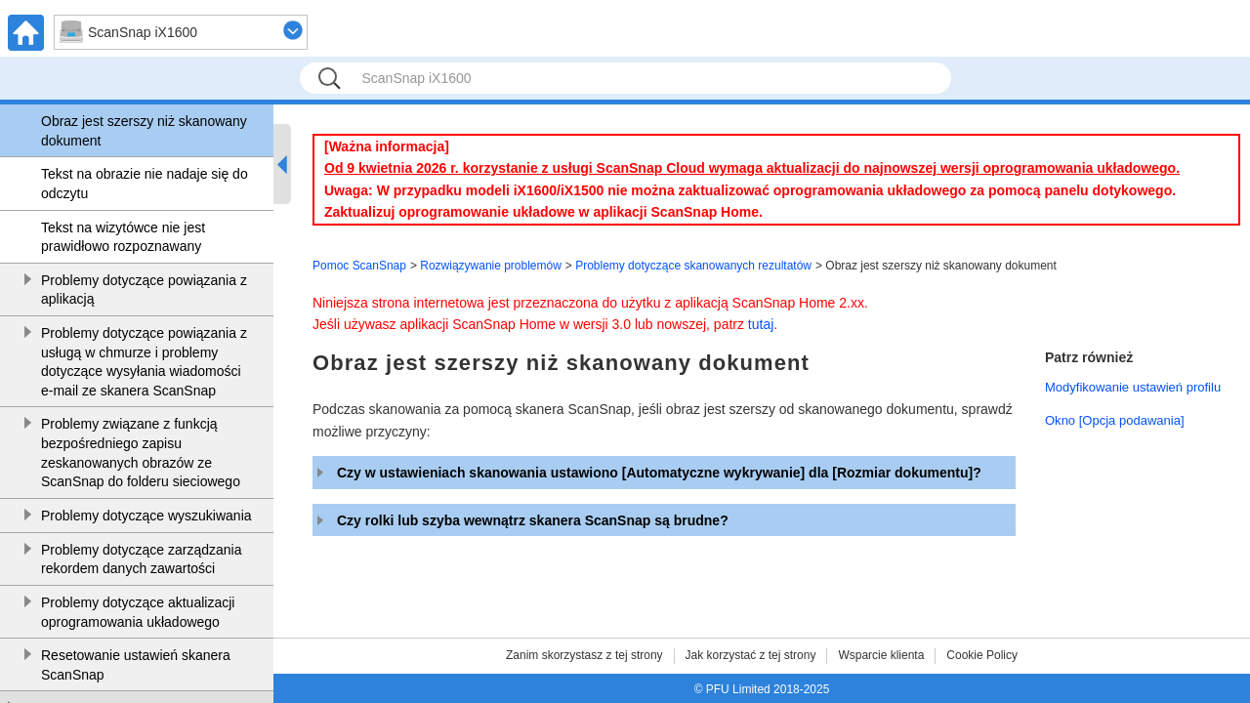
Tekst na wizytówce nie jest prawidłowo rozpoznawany (123, 237)
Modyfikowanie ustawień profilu (1133, 387)
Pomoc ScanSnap (359, 265)
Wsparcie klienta (881, 655)
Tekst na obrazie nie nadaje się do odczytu (144, 183)
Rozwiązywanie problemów (491, 265)
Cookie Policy (982, 655)
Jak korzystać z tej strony (751, 655)
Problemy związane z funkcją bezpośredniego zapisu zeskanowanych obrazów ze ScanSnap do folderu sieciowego (140, 452)
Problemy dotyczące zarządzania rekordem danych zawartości (141, 559)
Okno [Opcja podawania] (1115, 420)
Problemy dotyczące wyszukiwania (146, 515)
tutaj (760, 324)
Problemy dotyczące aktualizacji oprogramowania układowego (137, 612)
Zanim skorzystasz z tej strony (584, 655)
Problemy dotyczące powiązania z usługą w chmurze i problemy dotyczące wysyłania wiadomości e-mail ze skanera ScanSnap (144, 361)
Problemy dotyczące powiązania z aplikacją (144, 290)
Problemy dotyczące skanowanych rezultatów (693, 265)
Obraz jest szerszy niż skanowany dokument (144, 130)
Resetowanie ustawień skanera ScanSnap (135, 664)
